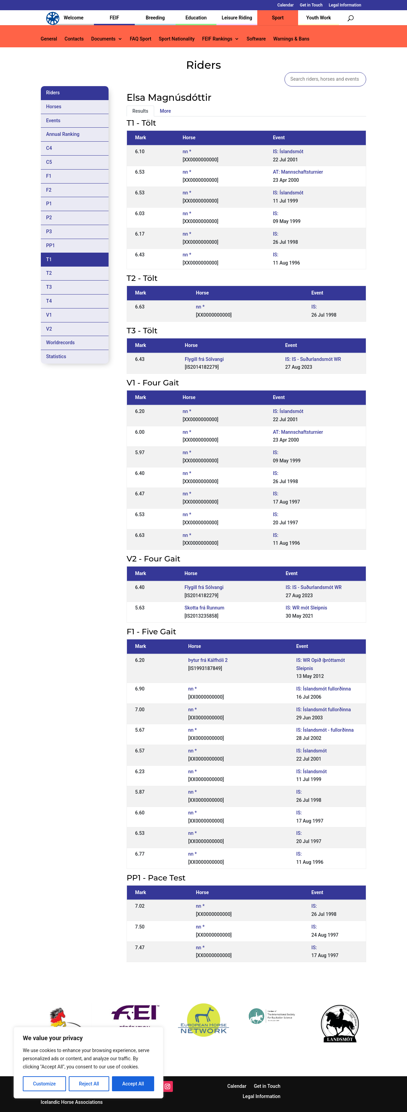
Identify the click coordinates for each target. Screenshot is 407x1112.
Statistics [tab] (56, 356)
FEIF (114, 17)
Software (256, 39)
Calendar (285, 5)
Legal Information (345, 5)
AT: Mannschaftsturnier (298, 172)
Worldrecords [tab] (60, 342)
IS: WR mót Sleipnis (306, 607)
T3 (49, 287)
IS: (275, 213)
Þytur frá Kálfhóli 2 (208, 660)
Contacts (74, 39)
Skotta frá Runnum (204, 607)
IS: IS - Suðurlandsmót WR (313, 359)
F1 (49, 176)
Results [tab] (140, 111)
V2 (49, 329)
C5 (49, 162)
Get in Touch (311, 5)
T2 (49, 273)
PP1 (50, 245)
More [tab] (165, 111)
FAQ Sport (140, 39)
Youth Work (318, 17)
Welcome (73, 17)
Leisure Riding (237, 17)
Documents (103, 39)
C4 (49, 148)
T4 (49, 301)
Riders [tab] (53, 92)
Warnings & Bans (291, 39)
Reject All (89, 1083)
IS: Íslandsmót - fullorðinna (325, 730)
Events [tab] (53, 120)
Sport (277, 17)
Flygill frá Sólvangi (204, 359)
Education (196, 17)
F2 (49, 190)
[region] (88, 1062)
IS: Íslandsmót (288, 151)
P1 (49, 203)
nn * (187, 151)
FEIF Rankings (217, 39)
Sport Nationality (177, 39)
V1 (49, 315)
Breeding (155, 17)
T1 (49, 259)
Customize (44, 1083)
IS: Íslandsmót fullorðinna (323, 689)
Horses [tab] (54, 106)
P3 (49, 231)
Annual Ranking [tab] (63, 134)
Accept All (133, 1083)
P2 (49, 217)
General (49, 39)
